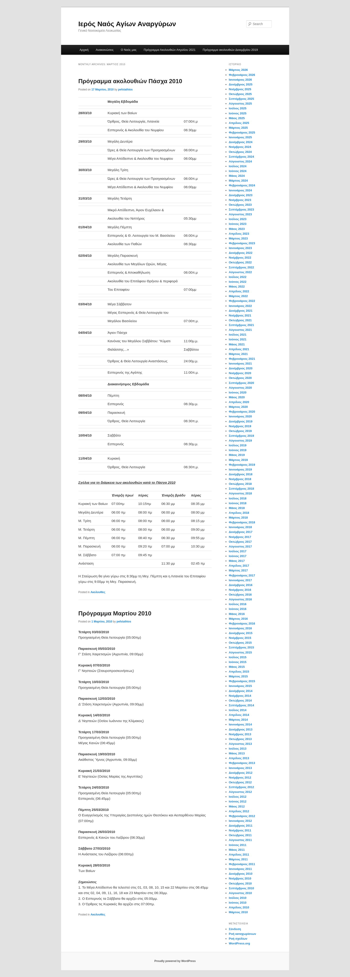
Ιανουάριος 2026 (240, 79)
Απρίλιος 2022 (239, 291)
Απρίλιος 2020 (239, 402)
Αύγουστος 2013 (240, 744)
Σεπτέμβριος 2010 (241, 888)
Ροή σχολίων (238, 938)
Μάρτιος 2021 (238, 354)
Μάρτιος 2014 (238, 719)
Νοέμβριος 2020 (240, 373)
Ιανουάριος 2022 (240, 306)
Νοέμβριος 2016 (240, 589)
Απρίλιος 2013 (239, 758)
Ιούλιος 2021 (237, 334)
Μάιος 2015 (237, 666)
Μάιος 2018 (237, 508)
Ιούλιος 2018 (237, 498)
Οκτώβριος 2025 (240, 94)
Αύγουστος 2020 (240, 387)
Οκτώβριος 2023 (240, 204)
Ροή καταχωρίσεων (242, 934)
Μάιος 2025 (237, 118)
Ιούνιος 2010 (237, 902)
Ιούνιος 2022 (237, 281)
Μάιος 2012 (237, 806)
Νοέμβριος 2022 (240, 257)
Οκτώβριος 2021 (240, 320)
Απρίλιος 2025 (239, 123)
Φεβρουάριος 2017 (242, 575)
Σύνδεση (235, 929)
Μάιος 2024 (237, 175)
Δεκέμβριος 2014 (240, 691)
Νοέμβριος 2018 (240, 479)
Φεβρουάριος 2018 (242, 522)
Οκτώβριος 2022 (240, 262)
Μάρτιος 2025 (238, 127)
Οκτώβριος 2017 (240, 541)
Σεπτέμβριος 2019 (241, 435)
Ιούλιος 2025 (237, 108)
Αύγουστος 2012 (240, 792)
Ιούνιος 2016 (237, 609)
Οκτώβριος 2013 (240, 739)
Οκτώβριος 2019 (240, 431)
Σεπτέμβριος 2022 (241, 267)
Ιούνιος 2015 (237, 662)
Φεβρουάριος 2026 (242, 75)
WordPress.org (239, 943)
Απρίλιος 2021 (239, 349)
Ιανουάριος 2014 (240, 724)
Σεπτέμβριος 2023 (241, 209)
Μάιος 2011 (237, 849)
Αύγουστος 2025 (240, 103)
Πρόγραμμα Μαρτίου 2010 (114, 613)
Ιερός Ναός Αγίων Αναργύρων (127, 24)
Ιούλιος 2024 (237, 166)
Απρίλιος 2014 (239, 715)
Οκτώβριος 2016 (240, 594)
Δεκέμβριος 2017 (240, 532)
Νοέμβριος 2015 (240, 638)
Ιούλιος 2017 (237, 551)
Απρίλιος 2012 (239, 811)
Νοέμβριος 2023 (240, 200)
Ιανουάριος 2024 (240, 190)
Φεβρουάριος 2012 (242, 816)
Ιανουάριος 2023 (240, 248)
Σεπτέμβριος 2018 (241, 488)
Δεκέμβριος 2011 (240, 825)
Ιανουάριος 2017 (240, 580)
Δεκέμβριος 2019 (240, 421)
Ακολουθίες (98, 592)
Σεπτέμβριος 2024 (241, 156)
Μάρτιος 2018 (238, 517)
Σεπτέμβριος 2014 (241, 705)
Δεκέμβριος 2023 (240, 195)
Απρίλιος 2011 (239, 854)
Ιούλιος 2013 (237, 748)
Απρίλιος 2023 (239, 233)
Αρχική (84, 49)
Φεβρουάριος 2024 (242, 185)
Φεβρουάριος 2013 (242, 763)
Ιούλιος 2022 (237, 277)
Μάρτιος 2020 (238, 407)
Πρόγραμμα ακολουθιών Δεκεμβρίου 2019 (230, 49)
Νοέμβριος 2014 (240, 695)
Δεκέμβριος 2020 (240, 368)
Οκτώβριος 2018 (240, 484)
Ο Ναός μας (129, 49)
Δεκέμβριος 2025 (240, 84)
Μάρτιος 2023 (238, 238)
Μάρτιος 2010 (238, 912)
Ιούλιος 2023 (237, 219)
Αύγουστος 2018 (240, 493)
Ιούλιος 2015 (237, 657)
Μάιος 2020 (237, 397)
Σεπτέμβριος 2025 (241, 98)
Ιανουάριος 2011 (240, 869)
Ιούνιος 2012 (237, 801)
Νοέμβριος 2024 (240, 147)
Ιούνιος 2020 (237, 392)
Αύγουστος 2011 (240, 840)
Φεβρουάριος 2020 (242, 411)
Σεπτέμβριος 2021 (241, 325)
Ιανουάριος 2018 (240, 527)
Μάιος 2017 (237, 561)
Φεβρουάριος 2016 (242, 623)
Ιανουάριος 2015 (240, 686)
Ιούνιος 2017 (237, 556)
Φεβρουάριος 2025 (242, 132)
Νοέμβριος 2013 (240, 734)
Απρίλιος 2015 (239, 671)
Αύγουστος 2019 (240, 440)
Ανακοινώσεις (105, 49)
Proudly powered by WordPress (175, 961)
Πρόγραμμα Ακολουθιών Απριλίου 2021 (169, 49)
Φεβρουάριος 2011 (242, 864)
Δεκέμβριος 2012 (240, 772)
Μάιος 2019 (237, 455)
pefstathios (125, 89)
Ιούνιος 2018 (237, 503)
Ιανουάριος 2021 (240, 363)
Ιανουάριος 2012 (240, 821)
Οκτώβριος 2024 (240, 152)
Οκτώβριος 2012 (240, 782)
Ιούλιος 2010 (237, 898)
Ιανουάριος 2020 (240, 416)
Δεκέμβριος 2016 (240, 585)
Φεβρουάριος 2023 (242, 243)
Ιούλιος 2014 (237, 710)
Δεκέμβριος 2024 (240, 142)
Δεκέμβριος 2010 (240, 873)
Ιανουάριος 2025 (240, 137)
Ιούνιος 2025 (237, 113)
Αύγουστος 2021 (240, 330)
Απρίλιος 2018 (239, 512)
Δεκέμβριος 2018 (240, 474)
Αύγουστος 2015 (240, 652)
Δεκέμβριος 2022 (240, 253)
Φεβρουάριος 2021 (242, 358)
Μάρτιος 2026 (238, 70)
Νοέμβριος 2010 (240, 878)
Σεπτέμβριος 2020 (241, 383)
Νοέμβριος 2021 (240, 315)
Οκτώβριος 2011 (240, 835)
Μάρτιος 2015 (238, 676)
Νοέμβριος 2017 (240, 537)
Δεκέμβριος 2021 (240, 310)
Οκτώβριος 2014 (240, 700)
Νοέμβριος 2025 (240, 89)
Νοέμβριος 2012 (240, 777)
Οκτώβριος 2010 (240, 883)
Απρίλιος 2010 (239, 907)
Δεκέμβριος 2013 (240, 729)
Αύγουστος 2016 (240, 599)
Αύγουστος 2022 (240, 272)
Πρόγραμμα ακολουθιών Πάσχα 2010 (130, 81)
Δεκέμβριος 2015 (240, 633)
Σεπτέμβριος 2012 (241, 787)
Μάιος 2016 (237, 614)
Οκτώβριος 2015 (240, 642)
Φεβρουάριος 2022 (242, 301)
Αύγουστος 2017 (240, 546)
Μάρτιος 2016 (238, 618)
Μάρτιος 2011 (238, 859)
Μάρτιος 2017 (238, 570)
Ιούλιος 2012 (237, 796)
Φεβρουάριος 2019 (242, 464)
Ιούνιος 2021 (237, 339)
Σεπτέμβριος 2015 (241, 647)
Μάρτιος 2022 (238, 296)
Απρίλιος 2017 (239, 565)
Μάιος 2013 (237, 753)
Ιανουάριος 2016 (240, 628)
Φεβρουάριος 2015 (242, 681)
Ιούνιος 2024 (237, 171)
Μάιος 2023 (237, 229)
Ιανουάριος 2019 (240, 469)
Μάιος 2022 (237, 286)
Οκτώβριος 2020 (240, 378)
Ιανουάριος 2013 (240, 768)
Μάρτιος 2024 (238, 180)
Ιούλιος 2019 (237, 445)
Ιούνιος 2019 (237, 450)
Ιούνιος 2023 (237, 224)
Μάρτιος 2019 (238, 460)
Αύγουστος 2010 (240, 893)
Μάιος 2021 (237, 344)
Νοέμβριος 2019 (240, 426)
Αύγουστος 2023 (240, 214)
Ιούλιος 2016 (237, 604)
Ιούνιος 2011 (237, 845)
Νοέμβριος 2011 (240, 830)
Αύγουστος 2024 (240, 161)
